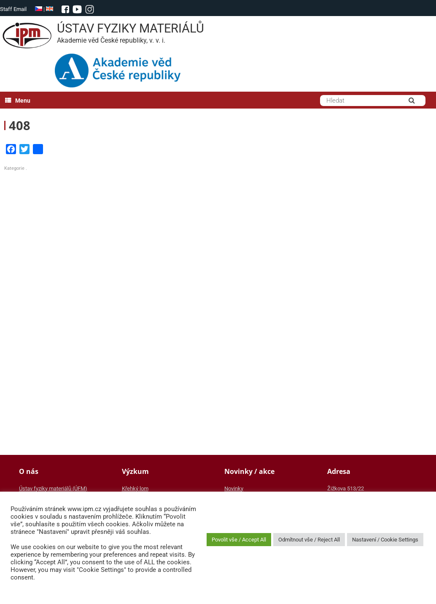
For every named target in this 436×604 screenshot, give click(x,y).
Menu (17, 100)
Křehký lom (135, 488)
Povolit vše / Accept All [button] (239, 539)
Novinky (233, 488)
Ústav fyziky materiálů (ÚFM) (53, 488)
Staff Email (13, 9)
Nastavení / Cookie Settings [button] (385, 539)
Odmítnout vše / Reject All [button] (309, 539)
